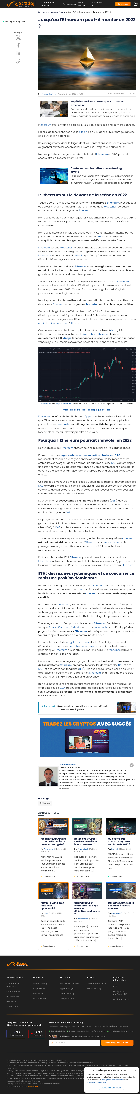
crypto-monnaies (78, 642)
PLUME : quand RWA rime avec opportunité (52, 905)
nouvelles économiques (83, 646)
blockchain (110, 206)
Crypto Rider (39, 988)
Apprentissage (49, 876)
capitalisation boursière (52, 323)
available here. (33, 1086)
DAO (117, 455)
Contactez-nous (121, 999)
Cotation (45, 403)
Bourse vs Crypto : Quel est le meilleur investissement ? (85, 841)
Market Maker (39, 998)
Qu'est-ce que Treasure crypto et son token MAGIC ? (119, 841)
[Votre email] (77, 1043)
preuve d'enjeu (111, 542)
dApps (67, 338)
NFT (81, 669)
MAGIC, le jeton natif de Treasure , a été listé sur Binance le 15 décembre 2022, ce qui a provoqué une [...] (120, 861)
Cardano (63, 627)
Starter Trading (40, 983)
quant (80, 589)
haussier (91, 304)
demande (63, 424)
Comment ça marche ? (13, 985)
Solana (53, 627)
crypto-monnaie (63, 403)
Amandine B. (49, 849)
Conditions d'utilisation (96, 1082)
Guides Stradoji (67, 993)
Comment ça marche (48, 4)
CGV (115, 986)
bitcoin (83, 132)
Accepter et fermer (111, 1087)
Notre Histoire (81, 4)
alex (46, 913)
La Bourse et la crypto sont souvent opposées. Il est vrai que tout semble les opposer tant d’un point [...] (87, 863)
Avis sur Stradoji (94, 988)
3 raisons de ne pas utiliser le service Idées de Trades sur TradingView (82, 708)
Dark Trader (38, 993)
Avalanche (101, 627)
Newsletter (12, 1001)
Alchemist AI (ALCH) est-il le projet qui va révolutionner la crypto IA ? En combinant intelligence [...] (53, 863)
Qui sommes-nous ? (96, 983)
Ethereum (45, 125)
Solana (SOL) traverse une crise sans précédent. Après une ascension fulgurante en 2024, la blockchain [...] (87, 933)
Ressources (43, 12)
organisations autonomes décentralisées (87, 455)
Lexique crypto (67, 998)
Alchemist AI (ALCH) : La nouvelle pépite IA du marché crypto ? (53, 841)
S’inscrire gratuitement (117, 1042)
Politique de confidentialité (113, 1080)
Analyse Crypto (15, 21)
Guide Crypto (13, 1006)
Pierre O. (115, 849)
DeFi (98, 236)
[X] (18, 37)
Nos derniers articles (69, 983)
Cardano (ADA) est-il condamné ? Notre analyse (121, 905)
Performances (69, 4)
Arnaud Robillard (49, 94)
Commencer (123, 4)
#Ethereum (45, 803)
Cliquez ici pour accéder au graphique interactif (87, 409)
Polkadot (76, 627)
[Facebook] (18, 45)
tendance (115, 650)
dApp (113, 330)
